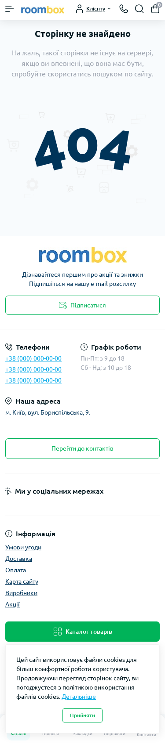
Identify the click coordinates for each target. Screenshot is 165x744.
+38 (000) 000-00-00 (33, 358)
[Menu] (9, 9)
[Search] (139, 8)
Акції (12, 604)
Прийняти (82, 715)
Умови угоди (23, 547)
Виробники (21, 592)
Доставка (18, 558)
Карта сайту (21, 581)
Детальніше (79, 696)
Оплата (15, 570)
